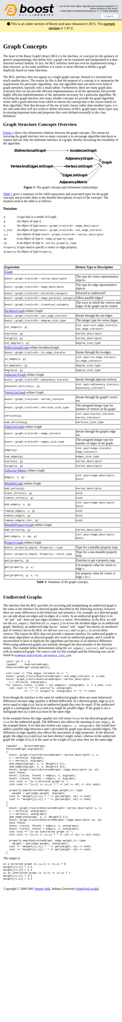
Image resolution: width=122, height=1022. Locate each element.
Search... (109, 16)
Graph (9, 271)
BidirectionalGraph (17, 347)
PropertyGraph (14, 542)
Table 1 (7, 194)
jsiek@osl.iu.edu (87, 920)
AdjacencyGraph (15, 374)
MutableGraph (14, 483)
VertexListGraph (15, 392)
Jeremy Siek (42, 920)
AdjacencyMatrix (16, 470)
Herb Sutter (66, 11)
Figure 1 (8, 132)
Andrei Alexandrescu (86, 11)
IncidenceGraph (15, 310)
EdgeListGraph (14, 426)
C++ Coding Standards (107, 11)
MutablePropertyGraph (19, 524)
